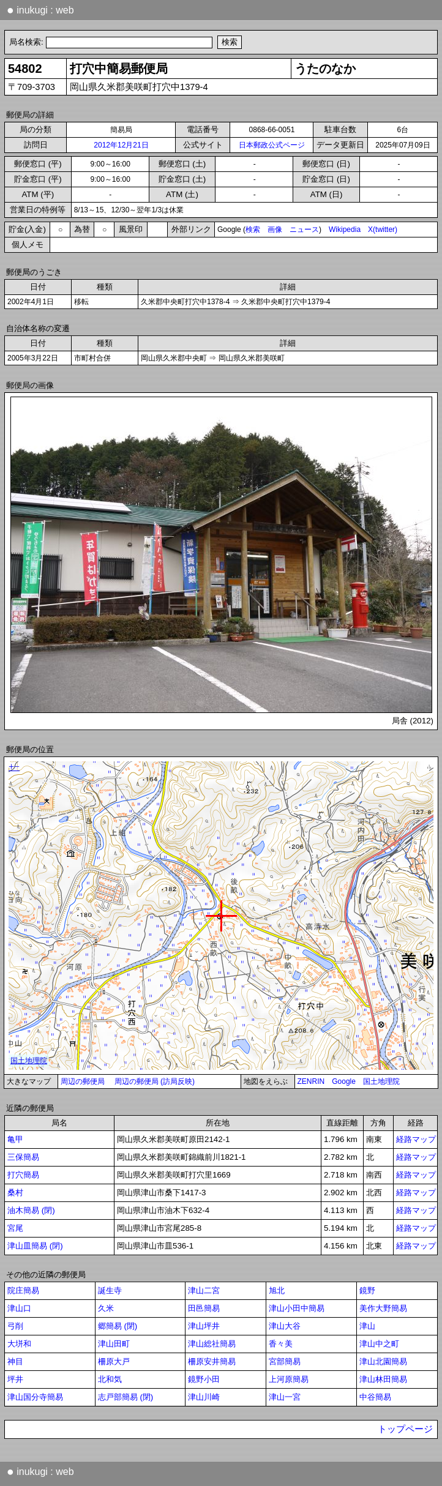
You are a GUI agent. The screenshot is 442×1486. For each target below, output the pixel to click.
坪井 (15, 1379)
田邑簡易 (204, 1308)
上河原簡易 (289, 1379)
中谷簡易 (375, 1397)
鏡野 (367, 1290)
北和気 (110, 1379)
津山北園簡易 (383, 1361)
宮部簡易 (285, 1361)
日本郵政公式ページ (272, 145)
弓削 (15, 1326)
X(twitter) (382, 229)
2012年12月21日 (121, 145)
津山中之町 (379, 1343)
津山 (367, 1326)
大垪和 (19, 1343)
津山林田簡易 (383, 1379)
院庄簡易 (23, 1290)
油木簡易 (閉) (31, 1210)
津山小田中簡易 (296, 1308)
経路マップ (416, 1139)
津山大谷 (285, 1326)
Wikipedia (345, 229)
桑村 (15, 1192)
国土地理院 (381, 1081)
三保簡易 (23, 1157)
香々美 (281, 1343)
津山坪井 (204, 1326)
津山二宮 (204, 1290)
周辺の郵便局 (83, 1081)
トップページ (405, 1429)
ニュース (304, 229)
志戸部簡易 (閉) (126, 1397)
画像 (275, 229)
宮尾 (15, 1228)
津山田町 (114, 1343)
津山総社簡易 (212, 1343)
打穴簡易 (23, 1174)
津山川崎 (204, 1397)
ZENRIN (311, 1081)
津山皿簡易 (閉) (35, 1245)
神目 (15, 1361)
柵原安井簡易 (212, 1361)
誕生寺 (110, 1290)
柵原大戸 (114, 1361)
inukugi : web (40, 10)
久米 (106, 1308)
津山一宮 (285, 1397)
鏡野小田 (204, 1379)
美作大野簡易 (383, 1308)
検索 (252, 229)
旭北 (277, 1290)
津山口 (19, 1308)
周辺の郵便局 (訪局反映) (154, 1081)
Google (344, 1081)
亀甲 (15, 1139)
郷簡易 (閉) (118, 1326)
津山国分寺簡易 (35, 1397)
